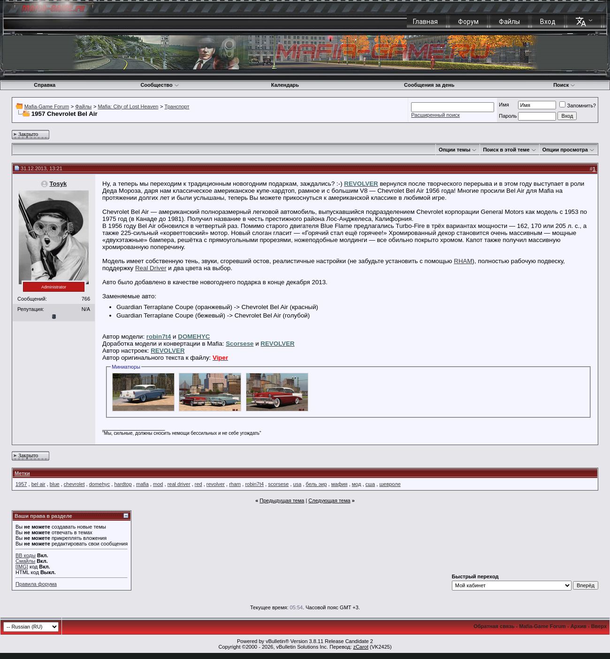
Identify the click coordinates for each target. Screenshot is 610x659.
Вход (548, 21)
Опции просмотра (565, 149)
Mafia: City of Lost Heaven (128, 106)
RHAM (463, 261)
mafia (142, 484)
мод (356, 484)
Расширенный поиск (435, 115)
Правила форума (36, 584)
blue (55, 484)
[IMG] (21, 566)
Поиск (564, 85)
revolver (215, 484)
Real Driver (151, 268)
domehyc (99, 484)
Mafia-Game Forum (46, 106)
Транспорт (177, 106)
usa (297, 484)
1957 (21, 484)
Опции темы (454, 149)
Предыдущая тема (281, 500)
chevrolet (74, 484)
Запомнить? (577, 105)
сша (370, 484)
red (198, 484)
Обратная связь (493, 626)
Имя (504, 104)
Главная (425, 21)
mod (158, 484)
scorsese (278, 484)
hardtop (122, 484)
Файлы (509, 21)
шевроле (389, 484)
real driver (179, 484)
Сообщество (159, 85)
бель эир (316, 484)
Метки (22, 473)
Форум (468, 21)
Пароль (508, 116)
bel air (38, 484)
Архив (579, 626)
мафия (339, 484)
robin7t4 (254, 484)
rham (235, 484)
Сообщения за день (429, 85)
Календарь (285, 85)
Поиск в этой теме (506, 149)
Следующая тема (329, 500)
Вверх (599, 626)
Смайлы (25, 561)
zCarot (360, 647)
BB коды (25, 555)
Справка (44, 85)
